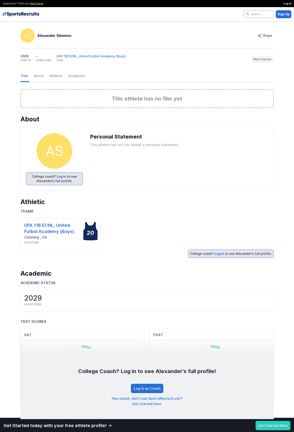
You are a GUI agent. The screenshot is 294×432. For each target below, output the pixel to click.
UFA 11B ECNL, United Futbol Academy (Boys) (91, 56)
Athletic (56, 76)
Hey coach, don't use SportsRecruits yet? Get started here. (147, 401)
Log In (287, 3)
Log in (61, 176)
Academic (76, 76)
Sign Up (284, 14)
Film (24, 76)
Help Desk (36, 3)
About (39, 76)
